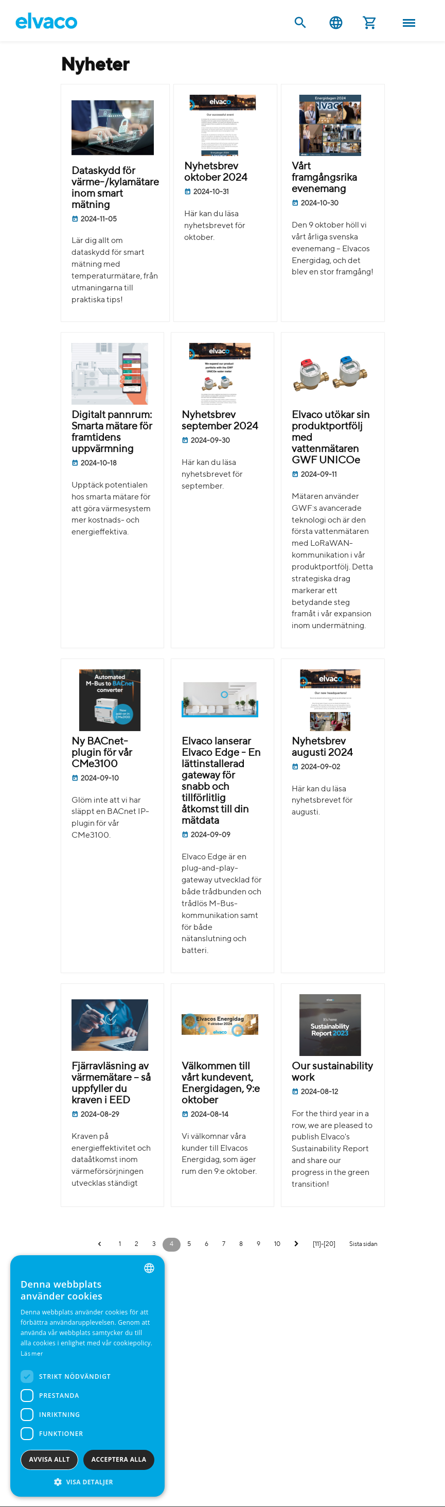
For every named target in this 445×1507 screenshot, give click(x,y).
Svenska (336, 23)
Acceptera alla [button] (119, 1459)
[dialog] (87, 1376)
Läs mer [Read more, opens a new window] (32, 1354)
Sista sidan (363, 1244)
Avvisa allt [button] (49, 1459)
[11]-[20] (324, 1244)
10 (277, 1244)
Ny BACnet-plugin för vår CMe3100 (102, 753)
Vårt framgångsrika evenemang (324, 178)
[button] (87, 1481)
